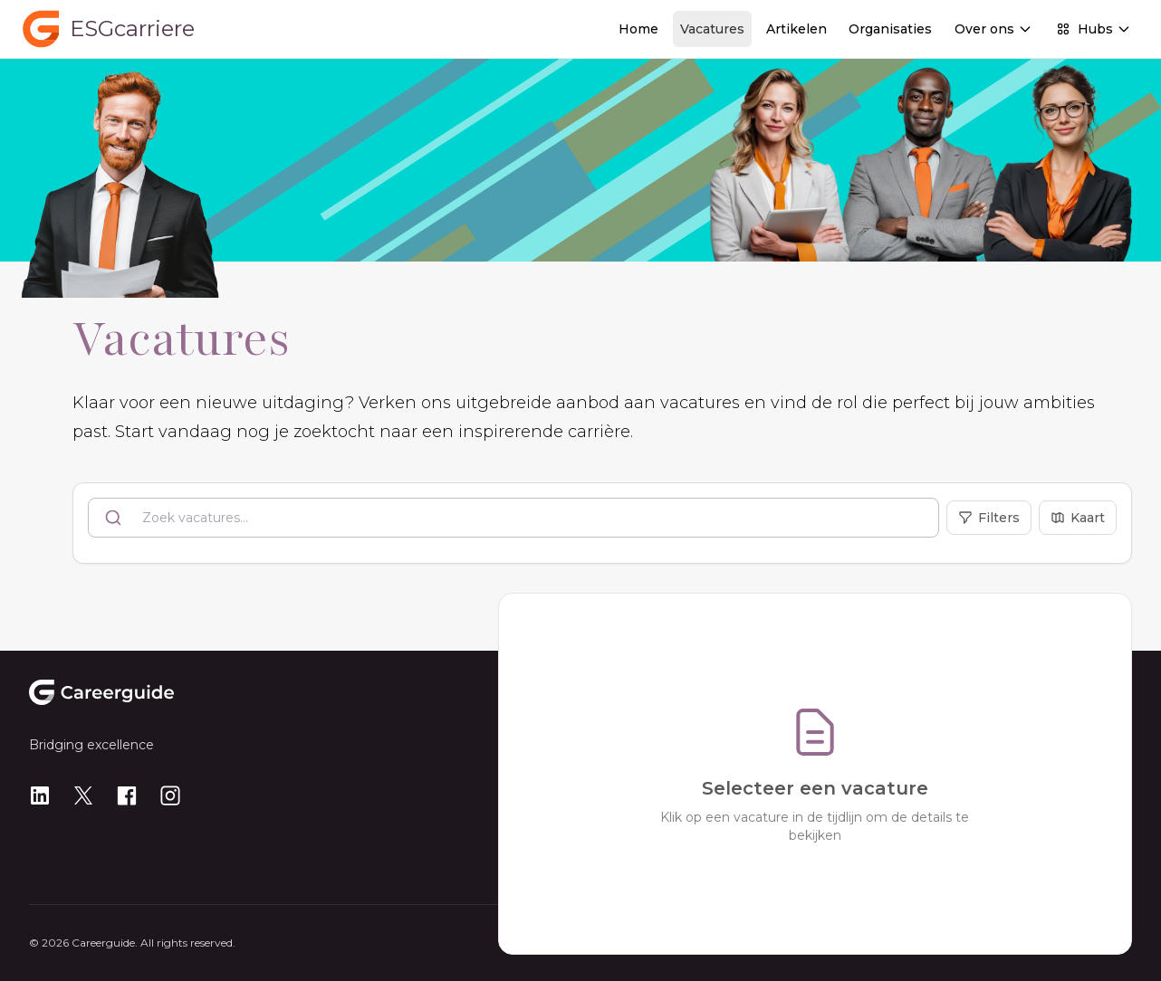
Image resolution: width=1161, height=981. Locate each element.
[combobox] (513, 518)
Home (638, 29)
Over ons (993, 29)
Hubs (1093, 29)
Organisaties (890, 29)
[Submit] (115, 518)
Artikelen (796, 29)
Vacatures (712, 29)
